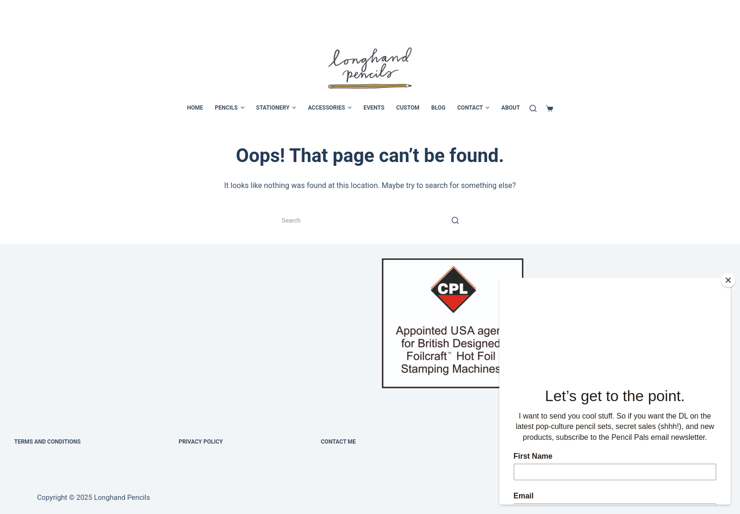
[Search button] (455, 220)
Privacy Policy (200, 441)
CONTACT (473, 108)
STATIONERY (276, 108)
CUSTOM (408, 107)
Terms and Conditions (47, 441)
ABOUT (510, 107)
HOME (195, 107)
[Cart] (549, 108)
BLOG (438, 107)
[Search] (533, 108)
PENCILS (229, 108)
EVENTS (373, 107)
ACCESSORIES (330, 108)
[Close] (728, 280)
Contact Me (338, 441)
